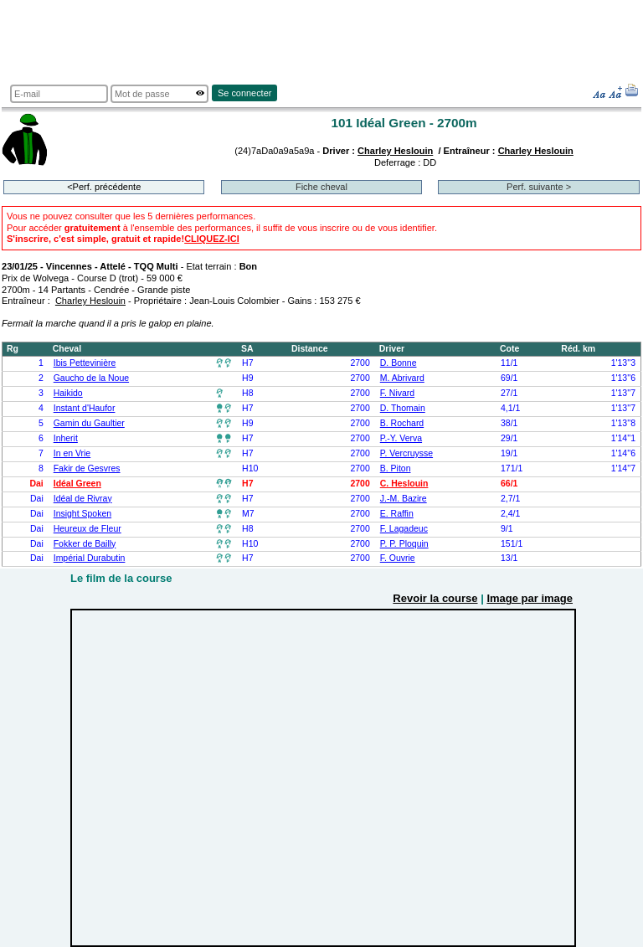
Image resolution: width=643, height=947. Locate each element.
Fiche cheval (321, 187)
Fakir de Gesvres (87, 468)
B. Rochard (402, 423)
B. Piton (395, 468)
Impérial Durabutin (90, 558)
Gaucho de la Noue (91, 378)
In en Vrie (72, 453)
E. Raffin (397, 513)
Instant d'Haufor (85, 408)
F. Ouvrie (397, 558)
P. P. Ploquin (404, 543)
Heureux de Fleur (87, 528)
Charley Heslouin (395, 151)
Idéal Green (77, 483)
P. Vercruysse (406, 453)
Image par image (529, 598)
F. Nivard (397, 393)
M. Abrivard (402, 378)
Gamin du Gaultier (89, 423)
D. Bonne (398, 363)
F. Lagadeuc (404, 528)
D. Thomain (402, 408)
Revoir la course (435, 598)
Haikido (68, 393)
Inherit (66, 438)
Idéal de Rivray (83, 498)
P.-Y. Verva (401, 438)
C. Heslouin (404, 483)
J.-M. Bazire (403, 498)
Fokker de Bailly (85, 543)
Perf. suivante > (539, 187)
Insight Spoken (82, 513)
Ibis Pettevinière (85, 363)
